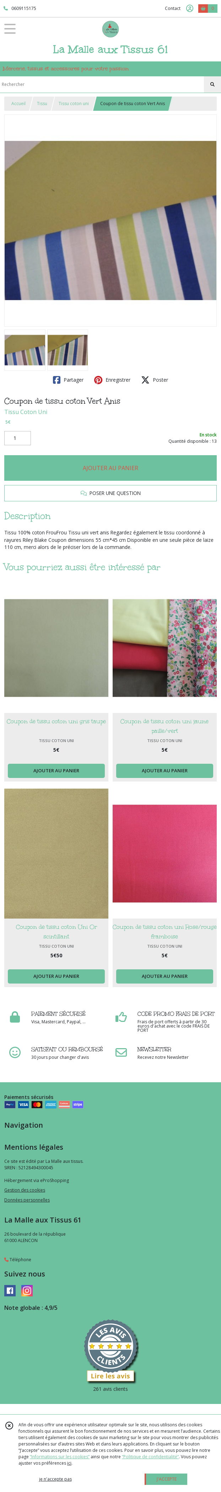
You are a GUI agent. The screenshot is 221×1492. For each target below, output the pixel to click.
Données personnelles (27, 1200)
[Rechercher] (212, 84)
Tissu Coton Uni (25, 412)
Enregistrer (112, 380)
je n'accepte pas (55, 1479)
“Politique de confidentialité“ (150, 1457)
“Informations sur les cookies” (60, 1457)
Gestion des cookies (24, 1190)
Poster (154, 380)
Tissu (42, 103)
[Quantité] (17, 438)
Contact (172, 8)
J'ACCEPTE (167, 1479)
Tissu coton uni (74, 103)
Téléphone (17, 1260)
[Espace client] (189, 8)
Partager (68, 380)
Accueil (18, 103)
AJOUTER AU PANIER (110, 468)
